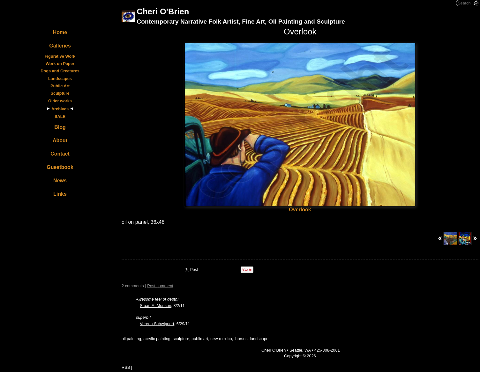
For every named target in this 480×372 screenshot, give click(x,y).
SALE (60, 116)
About (60, 140)
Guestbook (60, 167)
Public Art (60, 86)
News (60, 180)
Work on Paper (60, 63)
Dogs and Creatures (60, 71)
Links (60, 194)
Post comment (160, 285)
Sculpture (59, 93)
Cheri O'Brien (163, 11)
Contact (60, 154)
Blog (60, 127)
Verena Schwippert (157, 323)
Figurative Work (60, 56)
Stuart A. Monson (155, 305)
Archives (60, 108)
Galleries (60, 45)
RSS (126, 367)
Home (60, 32)
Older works (60, 100)
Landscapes (60, 78)
